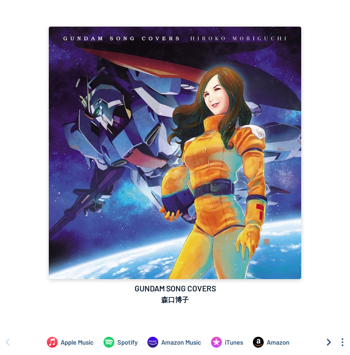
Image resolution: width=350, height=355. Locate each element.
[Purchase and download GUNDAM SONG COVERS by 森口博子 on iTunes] (227, 342)
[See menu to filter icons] (342, 342)
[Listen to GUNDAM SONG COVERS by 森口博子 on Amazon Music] (174, 342)
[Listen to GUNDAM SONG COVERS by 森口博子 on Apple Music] (70, 342)
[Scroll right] (328, 342)
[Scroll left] (7, 342)
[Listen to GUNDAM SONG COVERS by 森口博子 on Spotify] (120, 342)
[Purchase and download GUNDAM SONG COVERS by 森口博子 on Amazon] (271, 342)
